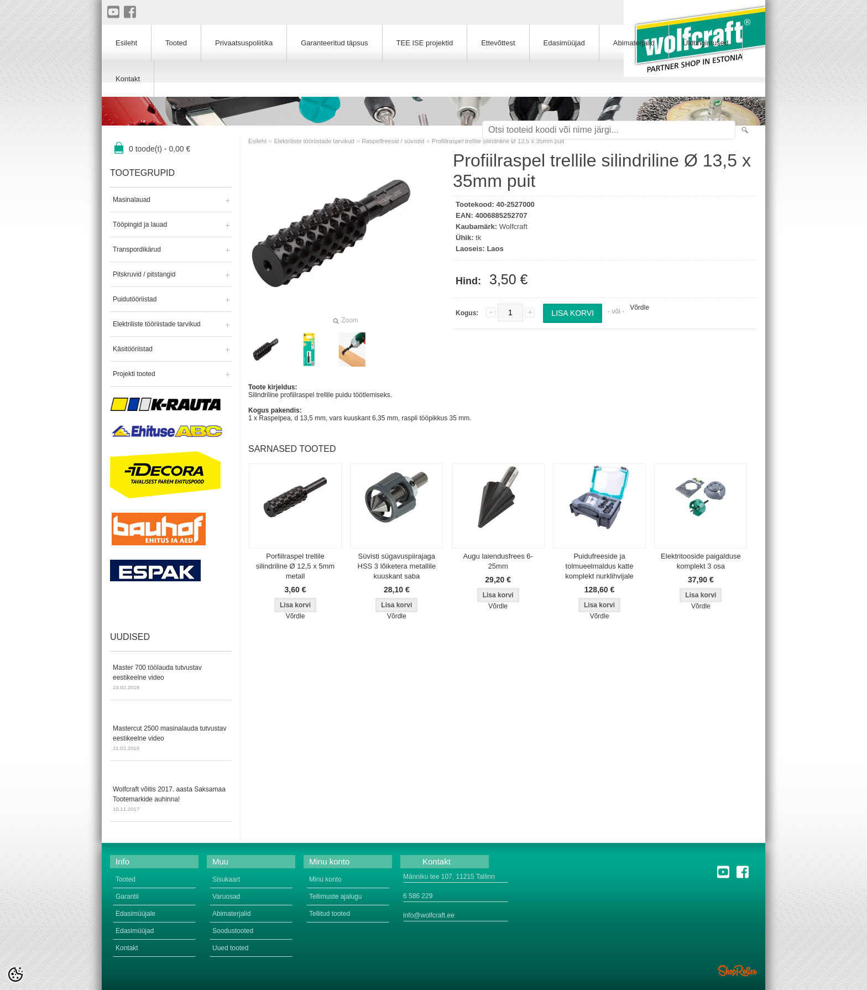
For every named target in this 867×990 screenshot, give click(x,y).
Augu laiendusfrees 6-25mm (497, 561)
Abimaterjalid (634, 43)
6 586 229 (417, 896)
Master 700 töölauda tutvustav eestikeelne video (171, 678)
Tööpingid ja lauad (140, 224)
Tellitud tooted (329, 914)
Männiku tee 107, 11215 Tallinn (449, 876)
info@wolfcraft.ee (429, 915)
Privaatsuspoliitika (244, 43)
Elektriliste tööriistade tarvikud (157, 324)
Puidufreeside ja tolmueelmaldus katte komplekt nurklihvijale (599, 566)
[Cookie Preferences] (15, 974)
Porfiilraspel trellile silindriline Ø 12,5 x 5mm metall (295, 566)
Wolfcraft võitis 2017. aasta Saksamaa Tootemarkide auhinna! (171, 799)
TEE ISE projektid (424, 43)
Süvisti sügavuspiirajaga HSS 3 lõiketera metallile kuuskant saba (397, 566)
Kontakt (128, 79)
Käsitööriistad (133, 349)
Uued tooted (230, 948)
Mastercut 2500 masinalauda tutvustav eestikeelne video (171, 739)
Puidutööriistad (134, 299)
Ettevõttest (498, 43)
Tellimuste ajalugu (335, 896)
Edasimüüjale (135, 914)
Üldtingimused (705, 43)
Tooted (176, 43)
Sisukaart (226, 879)
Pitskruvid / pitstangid (144, 274)
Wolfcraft (513, 226)
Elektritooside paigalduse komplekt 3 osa (701, 561)
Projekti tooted (134, 374)
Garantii (127, 896)
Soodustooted (232, 931)
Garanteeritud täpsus (334, 43)
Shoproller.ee (737, 970)
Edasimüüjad (564, 43)
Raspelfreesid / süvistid (393, 141)
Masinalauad (131, 200)
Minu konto (325, 879)
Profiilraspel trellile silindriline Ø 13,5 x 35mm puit (498, 141)
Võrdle (639, 307)
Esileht (257, 141)
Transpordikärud (137, 249)
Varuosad (226, 896)
